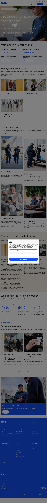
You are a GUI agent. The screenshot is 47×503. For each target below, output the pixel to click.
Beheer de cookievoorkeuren (23, 250)
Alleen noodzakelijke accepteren (23, 255)
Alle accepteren (23, 259)
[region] (23, 251)
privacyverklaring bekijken (27, 247)
